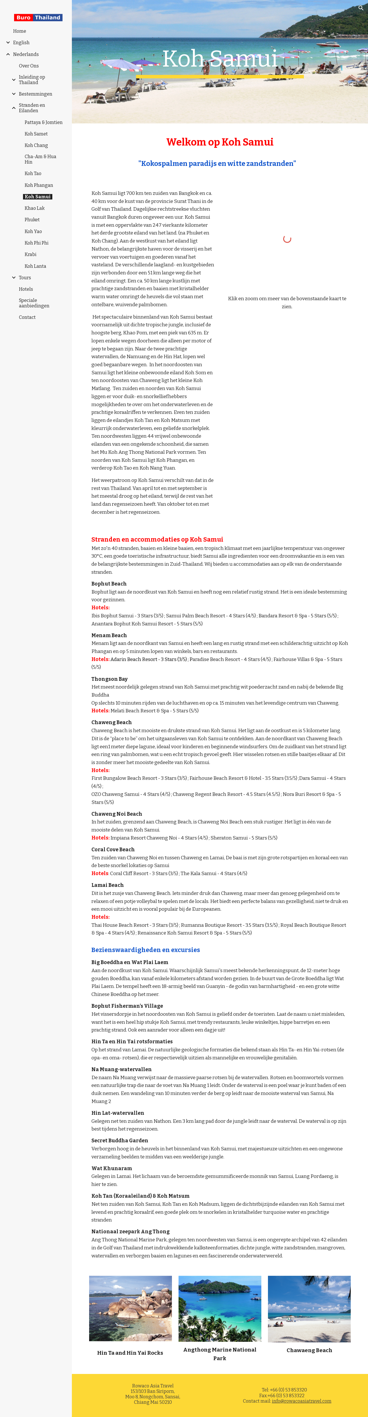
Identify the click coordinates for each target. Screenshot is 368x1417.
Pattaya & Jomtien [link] (44, 122)
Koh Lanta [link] (35, 266)
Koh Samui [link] (38, 196)
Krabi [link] (31, 254)
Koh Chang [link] (36, 145)
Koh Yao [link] (33, 231)
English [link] (21, 42)
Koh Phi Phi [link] (37, 243)
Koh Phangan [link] (39, 185)
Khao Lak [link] (35, 208)
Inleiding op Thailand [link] (32, 79)
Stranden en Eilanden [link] (32, 107)
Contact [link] (27, 317)
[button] (361, 8)
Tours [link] (25, 277)
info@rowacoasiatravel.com (301, 1401)
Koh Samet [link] (36, 134)
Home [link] (19, 31)
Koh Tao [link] (33, 173)
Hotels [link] (26, 289)
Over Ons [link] (29, 66)
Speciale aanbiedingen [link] (34, 303)
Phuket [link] (32, 219)
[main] (220, 62)
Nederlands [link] (26, 54)
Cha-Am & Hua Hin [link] (40, 159)
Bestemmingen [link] (35, 94)
